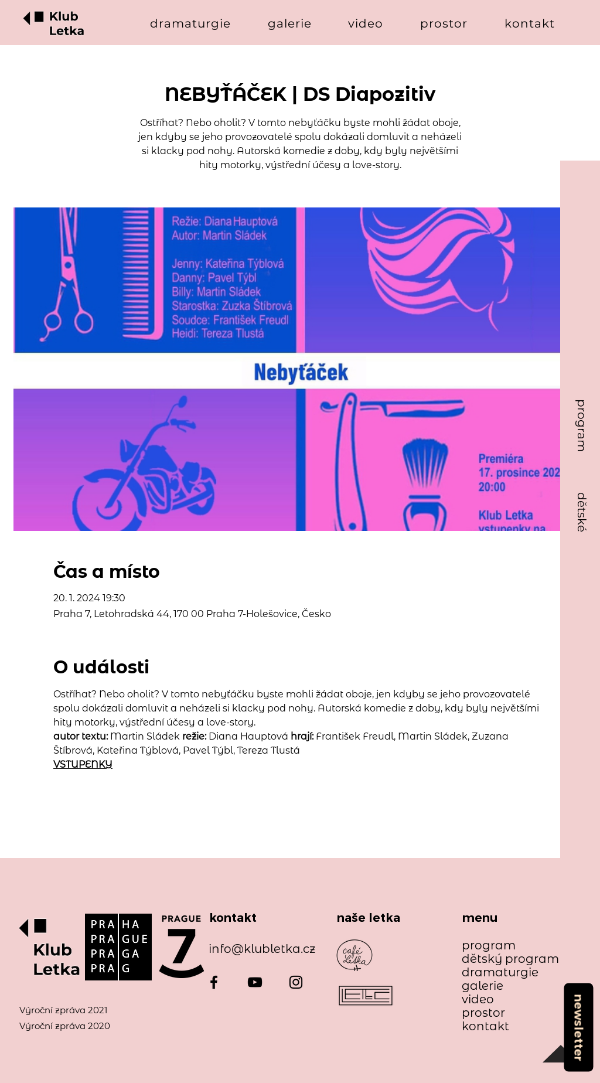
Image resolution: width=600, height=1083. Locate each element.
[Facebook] (214, 982)
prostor (483, 1013)
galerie (482, 986)
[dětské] (582, 512)
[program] (582, 426)
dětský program (505, 959)
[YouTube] (255, 982)
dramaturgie (500, 972)
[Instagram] (296, 982)
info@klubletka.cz (262, 949)
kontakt (485, 1026)
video (478, 999)
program (489, 945)
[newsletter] (578, 1027)
